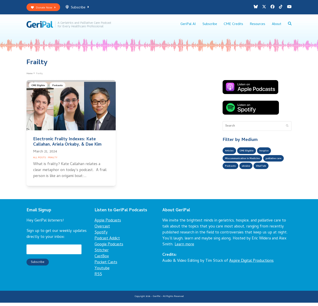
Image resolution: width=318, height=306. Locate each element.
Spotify (101, 236)
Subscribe (82, 9)
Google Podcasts (109, 248)
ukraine (276, 172)
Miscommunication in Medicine (247, 164)
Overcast (102, 230)
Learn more (184, 248)
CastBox (102, 260)
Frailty (52, 161)
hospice (272, 155)
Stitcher (102, 254)
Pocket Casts (106, 266)
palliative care (235, 172)
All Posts (39, 161)
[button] (289, 26)
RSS (98, 278)
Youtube (102, 272)
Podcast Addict (107, 242)
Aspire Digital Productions (251, 264)
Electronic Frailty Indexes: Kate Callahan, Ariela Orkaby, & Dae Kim (67, 145)
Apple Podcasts (108, 224)
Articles (231, 155)
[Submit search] (287, 129)
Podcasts (60, 89)
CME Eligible (39, 89)
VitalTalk (231, 181)
